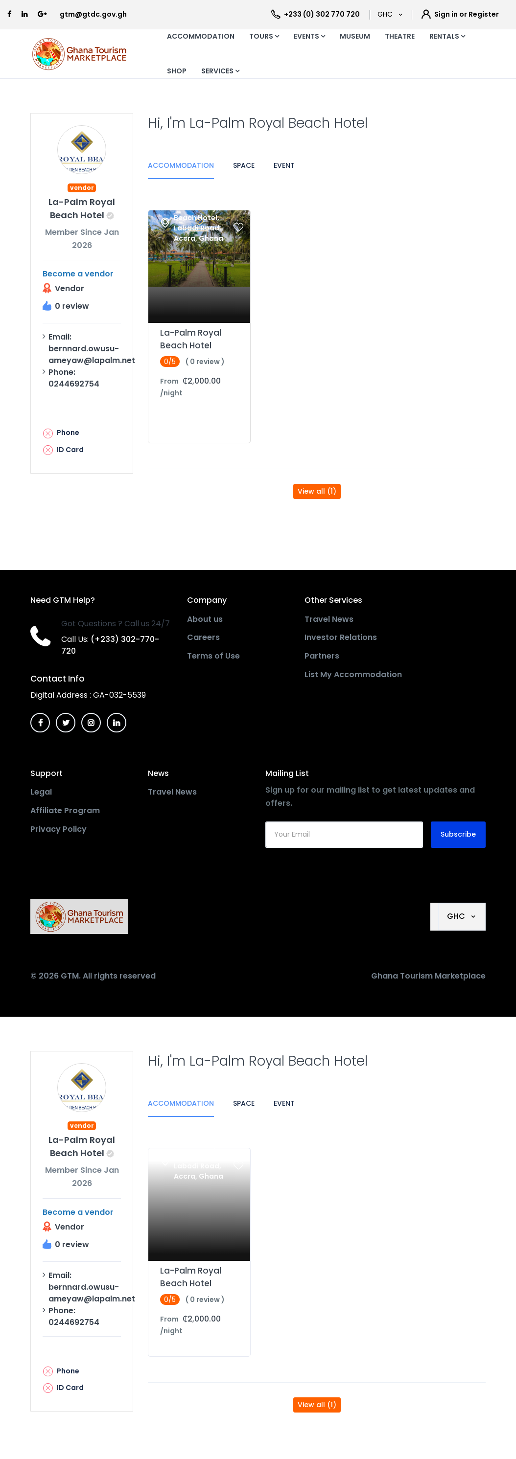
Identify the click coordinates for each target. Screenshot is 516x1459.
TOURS (264, 36)
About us (205, 619)
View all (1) (317, 491)
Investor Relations (341, 637)
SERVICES (220, 71)
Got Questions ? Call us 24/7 (115, 623)
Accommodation (181, 165)
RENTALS (447, 36)
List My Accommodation (353, 674)
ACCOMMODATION (201, 36)
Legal (41, 792)
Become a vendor (78, 273)
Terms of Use (213, 655)
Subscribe (458, 834)
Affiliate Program (65, 810)
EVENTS (309, 36)
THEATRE (400, 36)
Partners (322, 655)
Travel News (329, 619)
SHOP (177, 71)
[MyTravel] (81, 916)
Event (284, 165)
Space (244, 165)
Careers (203, 637)
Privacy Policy (58, 829)
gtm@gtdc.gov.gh (93, 14)
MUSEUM (355, 36)
